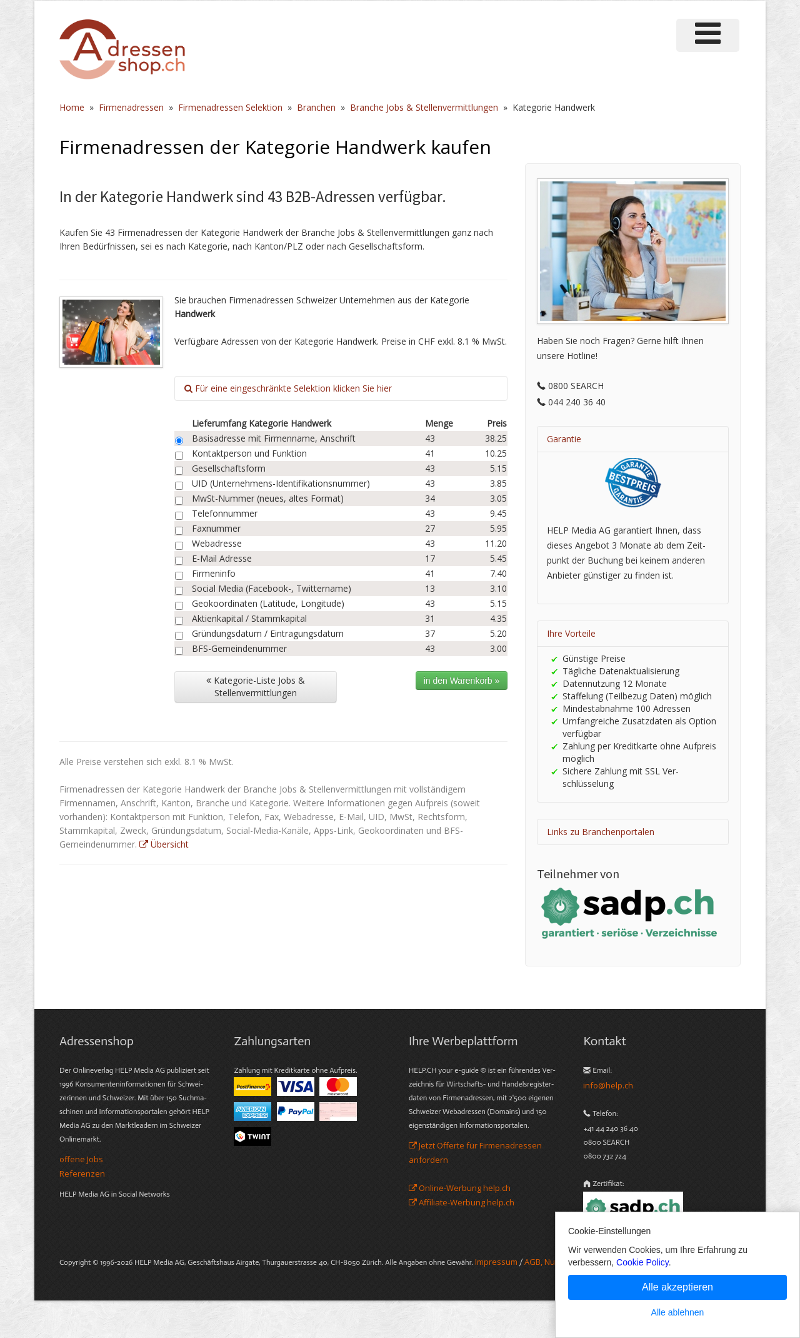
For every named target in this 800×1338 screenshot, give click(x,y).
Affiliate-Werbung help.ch (461, 1202)
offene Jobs (81, 1159)
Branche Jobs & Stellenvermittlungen (424, 107)
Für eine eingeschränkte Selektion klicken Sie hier (288, 388)
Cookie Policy (642, 1262)
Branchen (316, 107)
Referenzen (82, 1173)
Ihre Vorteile (571, 633)
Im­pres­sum (496, 1261)
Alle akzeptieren (677, 1287)
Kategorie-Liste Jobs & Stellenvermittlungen (255, 686)
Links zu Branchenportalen (600, 832)
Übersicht (164, 844)
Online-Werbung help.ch (460, 1188)
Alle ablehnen (677, 1312)
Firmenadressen (131, 107)
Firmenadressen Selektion (230, 107)
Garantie (564, 439)
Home (71, 107)
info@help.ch (608, 1085)
